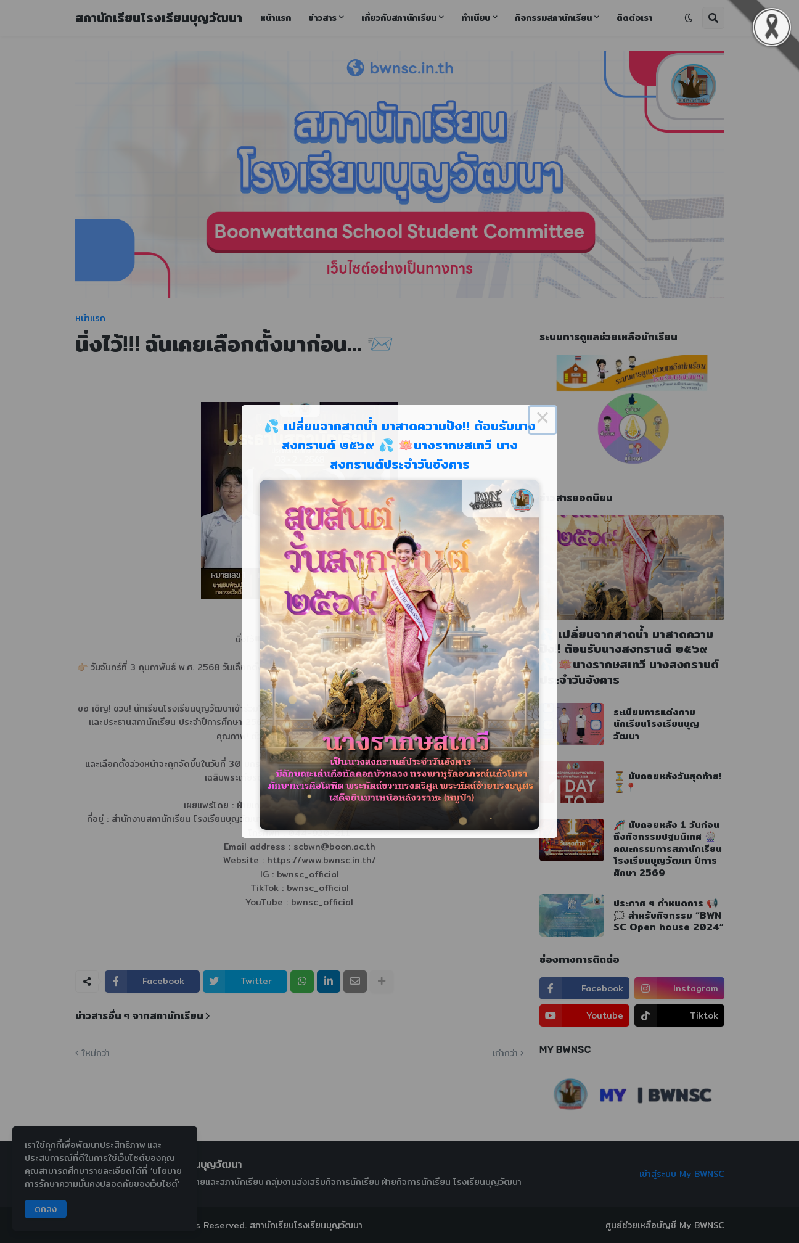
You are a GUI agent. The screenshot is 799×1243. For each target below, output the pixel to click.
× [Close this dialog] (542, 420)
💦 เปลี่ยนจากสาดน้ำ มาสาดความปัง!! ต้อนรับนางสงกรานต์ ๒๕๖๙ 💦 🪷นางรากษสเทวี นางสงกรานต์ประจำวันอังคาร (400, 445)
